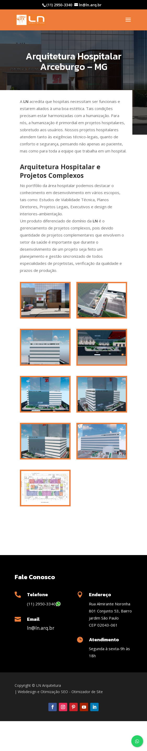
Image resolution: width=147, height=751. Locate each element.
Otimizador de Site (87, 691)
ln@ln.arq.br (40, 628)
